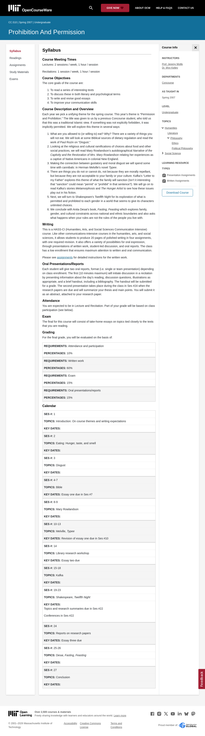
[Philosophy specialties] (169, 138)
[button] (177, 192)
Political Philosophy (182, 148)
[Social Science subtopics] (163, 153)
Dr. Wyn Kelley (170, 67)
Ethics (175, 143)
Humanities (171, 128)
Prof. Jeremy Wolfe (172, 64)
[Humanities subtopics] (163, 128)
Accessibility (70, 723)
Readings (15, 58)
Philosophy (176, 138)
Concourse (168, 82)
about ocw (142, 8)
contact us (186, 8)
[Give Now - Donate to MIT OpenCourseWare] (115, 8)
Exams (14, 79)
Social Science (173, 153)
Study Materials (19, 72)
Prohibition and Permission (46, 32)
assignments (65, 257)
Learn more (120, 715)
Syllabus (15, 51)
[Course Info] (195, 47)
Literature (173, 133)
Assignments (18, 65)
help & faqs (164, 8)
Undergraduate (170, 112)
